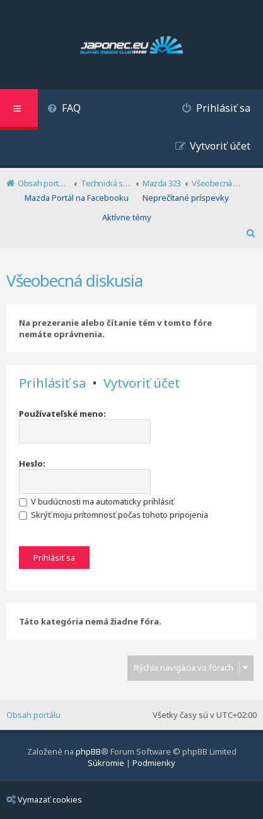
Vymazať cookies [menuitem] (44, 799)
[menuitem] (64, 109)
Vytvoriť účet (141, 383)
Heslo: (32, 463)
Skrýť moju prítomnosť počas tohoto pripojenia (113, 514)
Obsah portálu (33, 714)
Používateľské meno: (62, 413)
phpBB (88, 751)
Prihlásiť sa (52, 383)
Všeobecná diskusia (74, 280)
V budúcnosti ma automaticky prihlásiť (96, 501)
